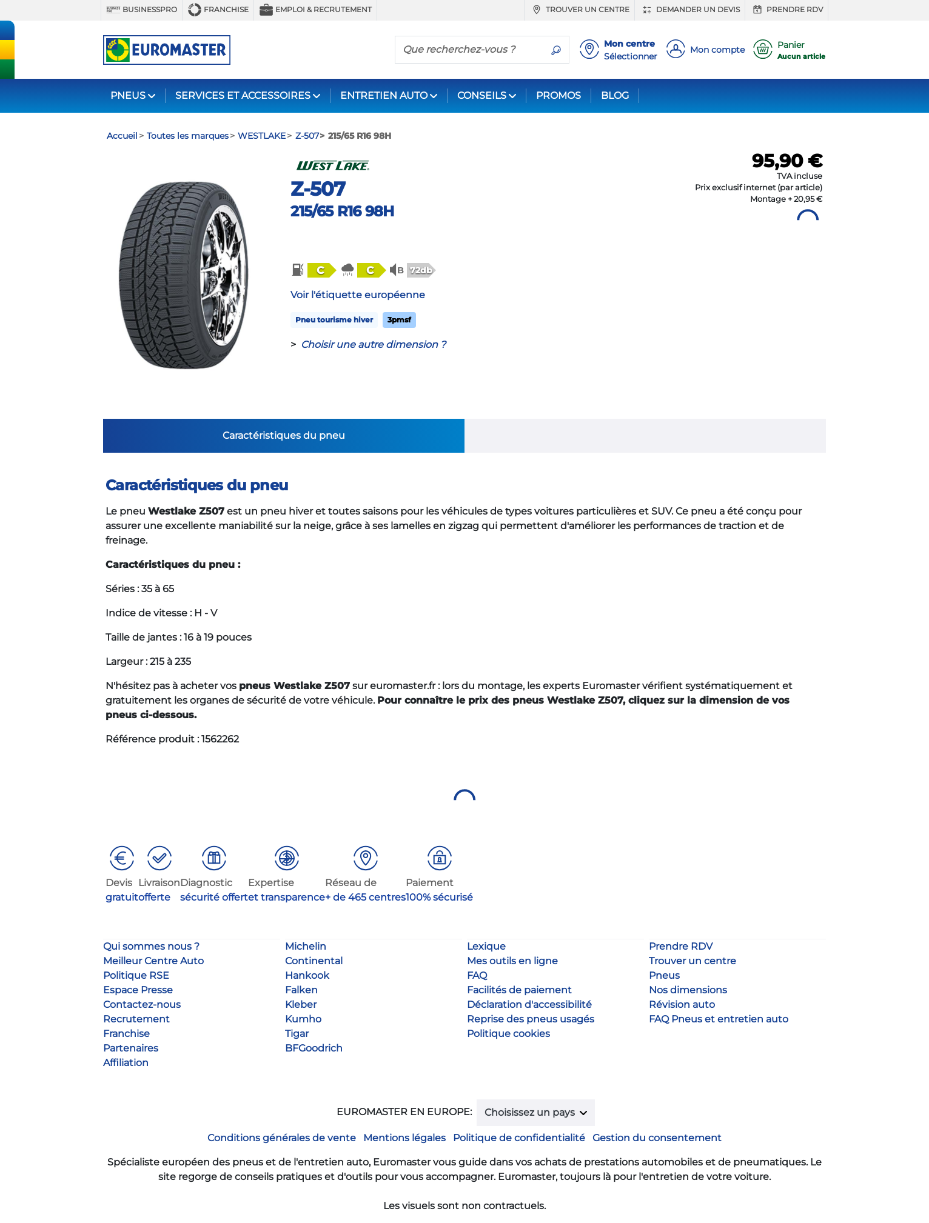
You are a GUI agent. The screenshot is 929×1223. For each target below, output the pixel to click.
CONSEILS (481, 95)
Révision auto (682, 1004)
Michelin (305, 946)
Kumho (303, 1019)
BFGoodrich (314, 1048)
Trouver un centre (579, 9)
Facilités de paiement (519, 990)
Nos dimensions (688, 990)
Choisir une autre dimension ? (373, 344)
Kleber (301, 1004)
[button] (312, 270)
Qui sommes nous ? (151, 946)
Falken (301, 990)
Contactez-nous (142, 1004)
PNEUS (128, 95)
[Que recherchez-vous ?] (469, 49)
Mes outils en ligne (512, 961)
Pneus (664, 975)
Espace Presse (138, 990)
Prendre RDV (786, 9)
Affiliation (126, 1062)
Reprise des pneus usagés (530, 1019)
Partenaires (130, 1048)
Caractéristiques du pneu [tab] (284, 435)
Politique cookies (508, 1033)
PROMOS (558, 95)
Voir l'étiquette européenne (357, 295)
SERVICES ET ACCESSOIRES (242, 95)
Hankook (307, 975)
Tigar (297, 1033)
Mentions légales (404, 1138)
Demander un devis (690, 9)
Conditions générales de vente (281, 1138)
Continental (314, 961)
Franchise (218, 9)
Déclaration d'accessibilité (529, 1004)
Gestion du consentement (657, 1138)
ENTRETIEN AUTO (384, 95)
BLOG (615, 95)
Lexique (486, 946)
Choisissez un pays (531, 1112)
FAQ (477, 975)
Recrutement (136, 1019)
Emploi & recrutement (315, 9)
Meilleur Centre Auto (153, 961)
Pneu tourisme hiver (334, 319)
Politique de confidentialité (519, 1138)
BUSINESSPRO (141, 9)
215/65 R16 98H (342, 211)
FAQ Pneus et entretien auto (718, 1019)
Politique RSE (136, 975)
